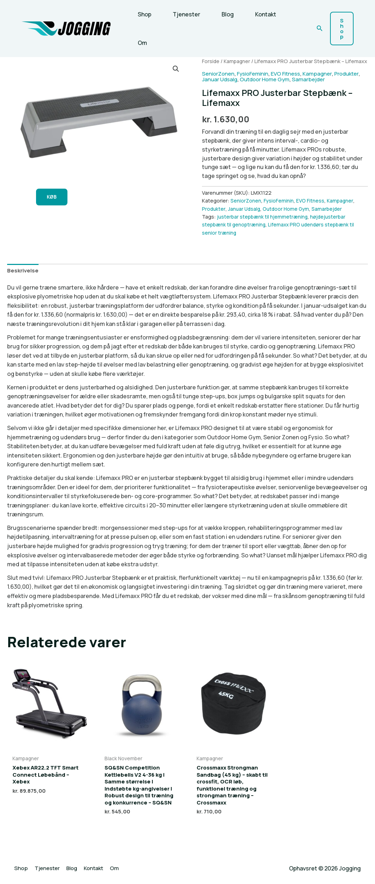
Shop (143, 14)
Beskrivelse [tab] (23, 279)
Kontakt (255, 14)
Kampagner (238, 61)
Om (141, 43)
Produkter (215, 87)
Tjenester (182, 14)
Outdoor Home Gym (299, 87)
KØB (54, 197)
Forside (211, 61)
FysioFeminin (256, 81)
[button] (319, 28)
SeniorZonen (219, 81)
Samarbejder (346, 87)
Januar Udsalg (251, 87)
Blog (220, 14)
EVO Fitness (293, 81)
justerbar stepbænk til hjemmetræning (263, 224)
